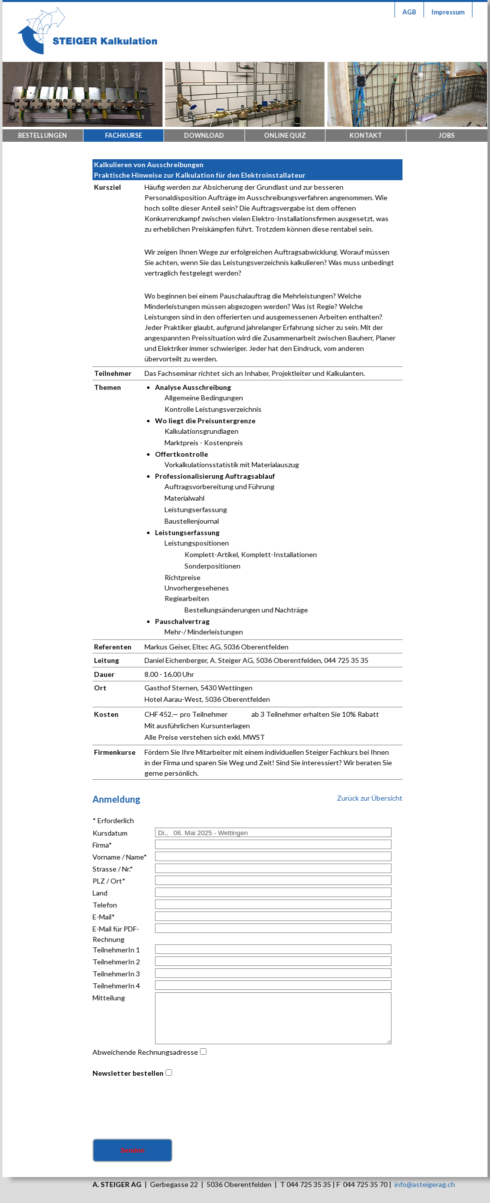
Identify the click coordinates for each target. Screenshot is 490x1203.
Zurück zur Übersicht (369, 798)
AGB (409, 12)
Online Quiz (285, 135)
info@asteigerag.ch (424, 1184)
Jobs (446, 135)
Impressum (448, 12)
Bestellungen (42, 135)
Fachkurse (123, 135)
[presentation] (168, 1109)
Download (204, 135)
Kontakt (366, 135)
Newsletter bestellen (128, 1073)
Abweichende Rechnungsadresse (145, 1052)
